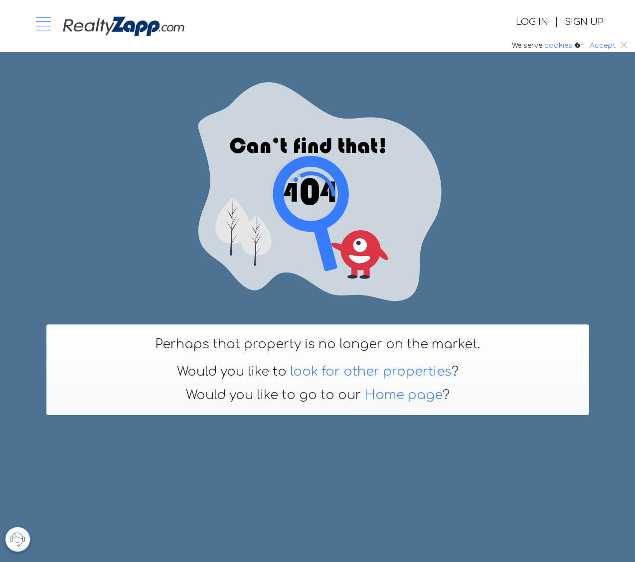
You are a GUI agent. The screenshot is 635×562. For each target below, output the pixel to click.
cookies (558, 45)
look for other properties (371, 372)
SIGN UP (584, 22)
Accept (603, 45)
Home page (403, 395)
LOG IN (532, 22)
